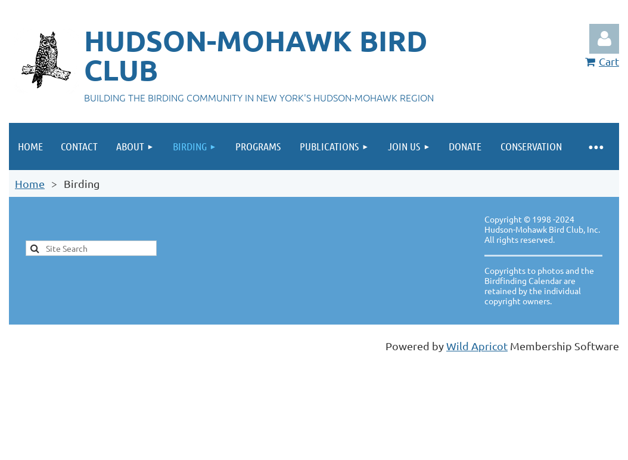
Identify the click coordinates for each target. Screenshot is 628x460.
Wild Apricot (477, 345)
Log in (604, 39)
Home (30, 183)
